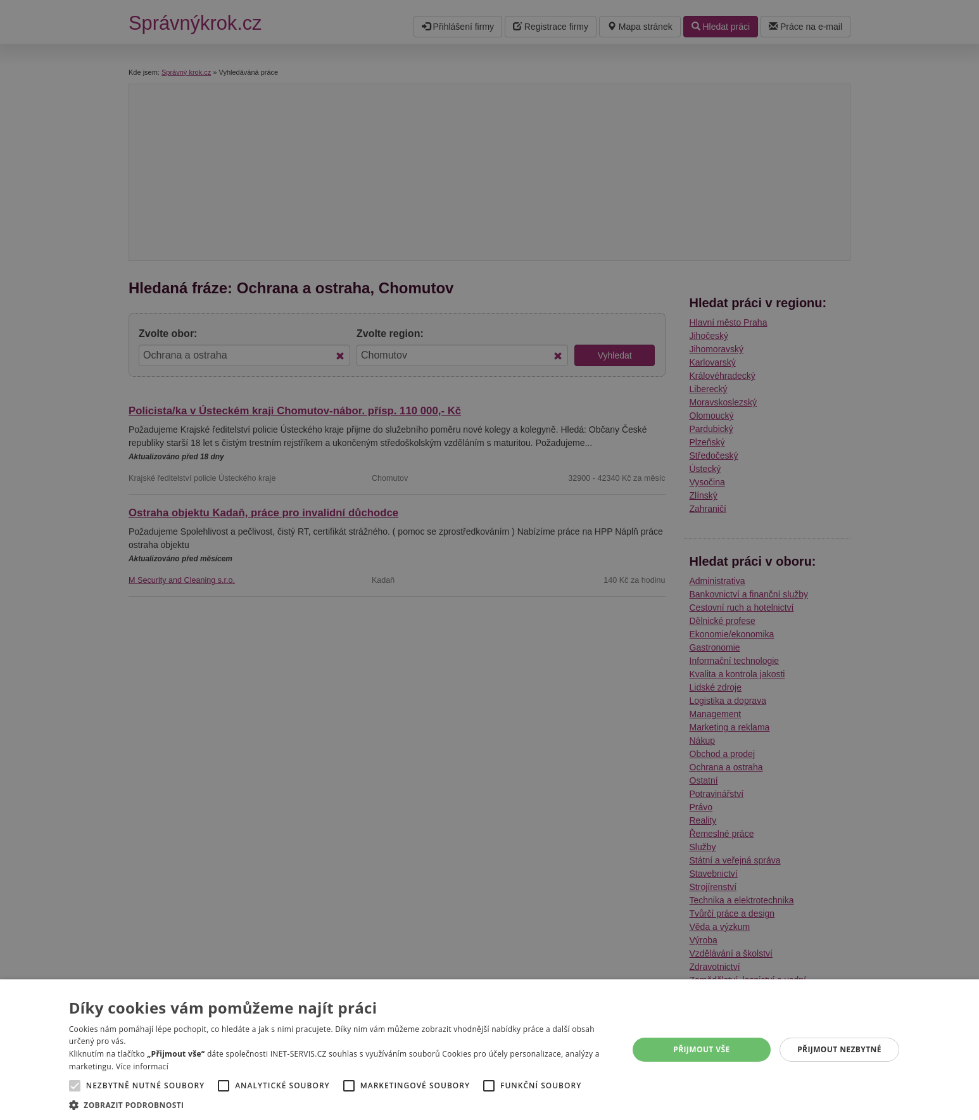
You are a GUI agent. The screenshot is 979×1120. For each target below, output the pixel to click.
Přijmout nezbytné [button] (839, 1049)
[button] (340, 1104)
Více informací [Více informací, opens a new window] (142, 1066)
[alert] (489, 560)
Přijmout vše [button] (701, 1049)
